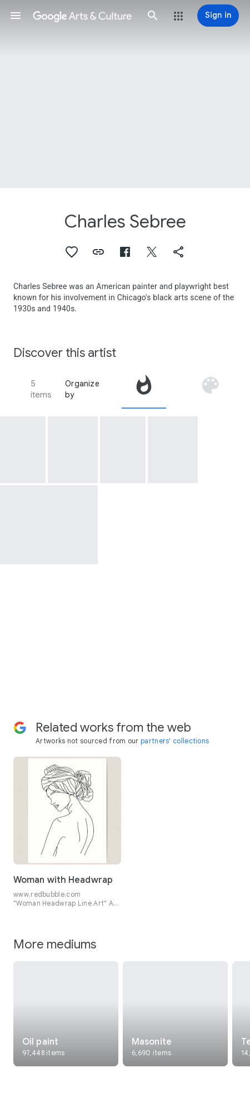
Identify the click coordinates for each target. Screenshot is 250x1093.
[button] (15, 15)
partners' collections (175, 741)
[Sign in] (218, 15)
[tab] (144, 389)
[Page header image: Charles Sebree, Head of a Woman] (125, 94)
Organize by (82, 389)
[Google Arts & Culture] (84, 15)
